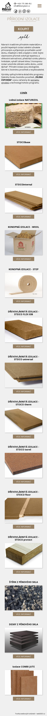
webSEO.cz (41, 714)
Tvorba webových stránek (25, 714)
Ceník (23, 92)
